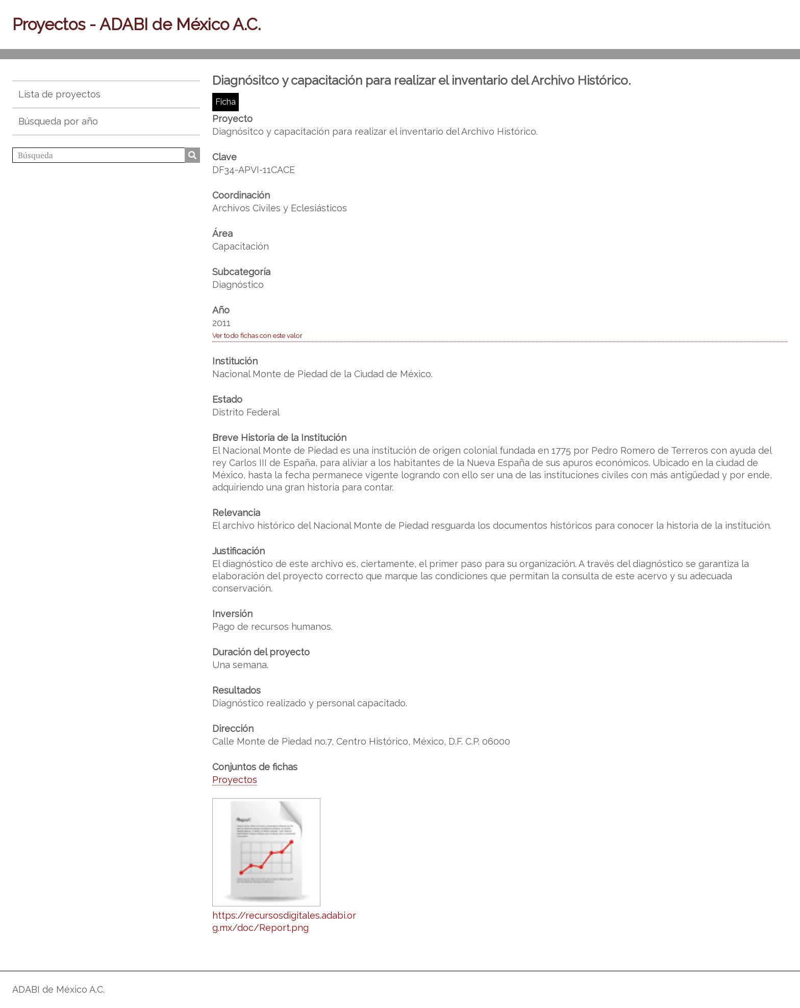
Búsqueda (192, 155)
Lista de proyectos (59, 94)
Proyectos (234, 779)
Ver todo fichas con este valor (257, 335)
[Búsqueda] (106, 155)
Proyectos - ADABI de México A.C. (136, 24)
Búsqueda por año (58, 121)
